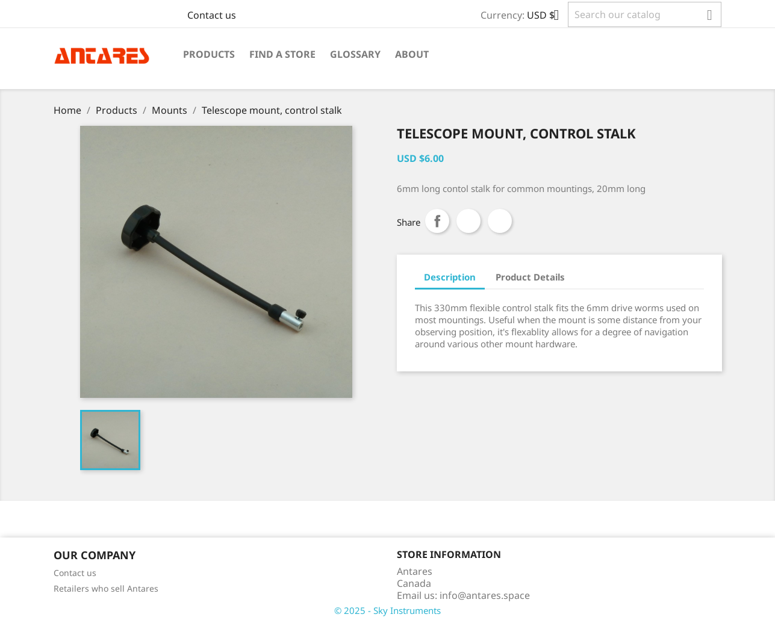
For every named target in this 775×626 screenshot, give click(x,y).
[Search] (644, 14)
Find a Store (282, 54)
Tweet (468, 221)
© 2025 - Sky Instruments (387, 610)
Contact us (211, 15)
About (412, 54)
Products (209, 54)
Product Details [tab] (530, 277)
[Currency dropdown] (547, 16)
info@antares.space (485, 595)
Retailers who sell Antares (106, 588)
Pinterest (500, 221)
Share (437, 221)
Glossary (355, 54)
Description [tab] (450, 277)
